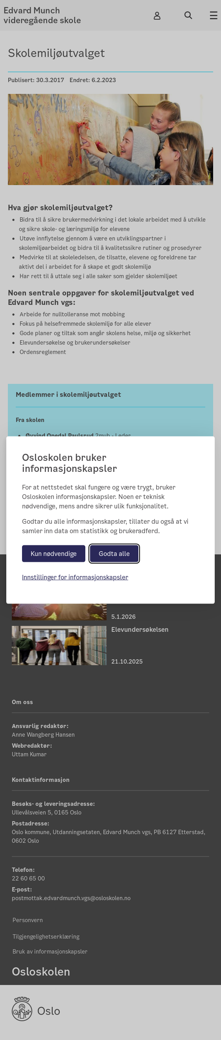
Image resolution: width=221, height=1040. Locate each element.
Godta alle (114, 553)
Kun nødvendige (54, 553)
